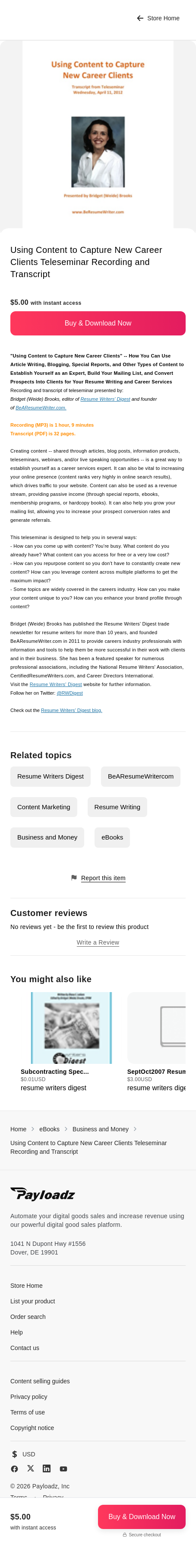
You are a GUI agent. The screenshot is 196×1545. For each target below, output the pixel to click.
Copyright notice (32, 1427)
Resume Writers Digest (50, 776)
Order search (28, 1316)
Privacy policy (28, 1396)
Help (16, 1332)
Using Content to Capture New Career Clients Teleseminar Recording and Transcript (88, 1147)
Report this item (98, 877)
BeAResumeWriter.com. (41, 407)
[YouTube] (63, 1469)
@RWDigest (69, 693)
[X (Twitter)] (30, 1468)
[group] (71, 1042)
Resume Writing (117, 807)
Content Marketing (43, 807)
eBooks (112, 837)
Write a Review (98, 942)
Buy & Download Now (98, 323)
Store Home (158, 18)
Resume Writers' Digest (105, 399)
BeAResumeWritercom (141, 776)
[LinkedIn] (47, 1468)
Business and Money (47, 837)
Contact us (24, 1347)
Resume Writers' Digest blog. (71, 710)
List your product (32, 1301)
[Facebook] (14, 1469)
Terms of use (27, 1412)
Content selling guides (40, 1381)
